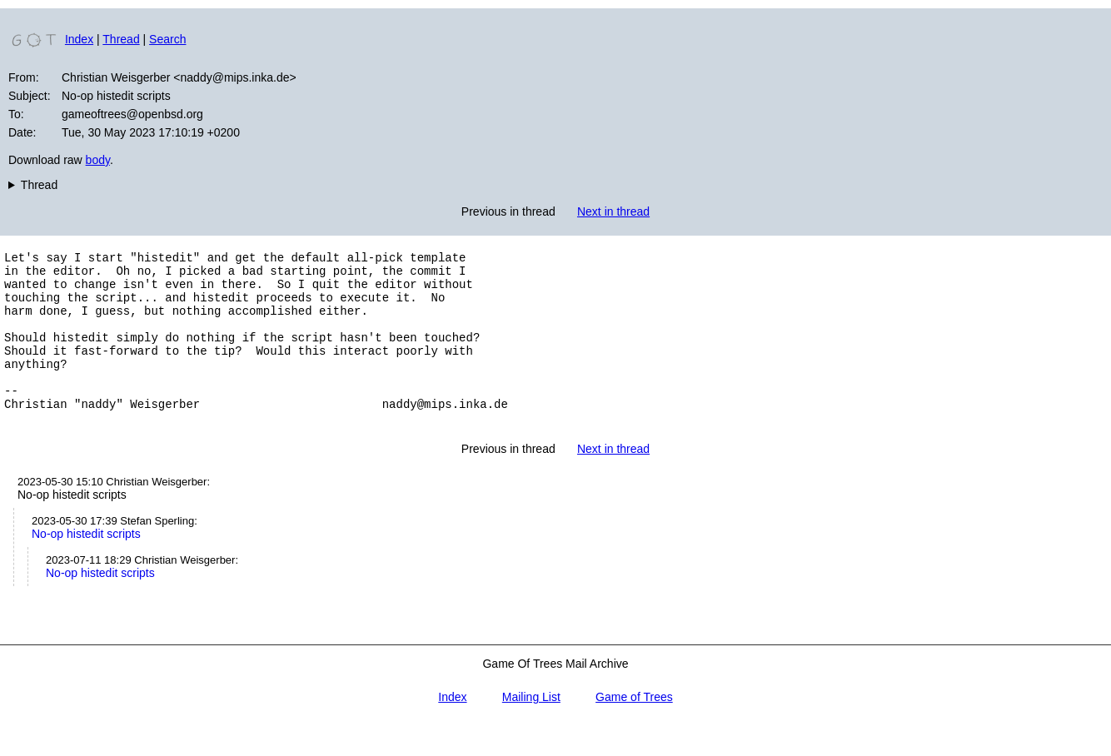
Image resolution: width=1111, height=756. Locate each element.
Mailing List (531, 729)
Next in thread (613, 211)
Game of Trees (634, 729)
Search (167, 39)
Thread (120, 39)
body (98, 160)
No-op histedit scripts (86, 566)
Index (79, 39)
